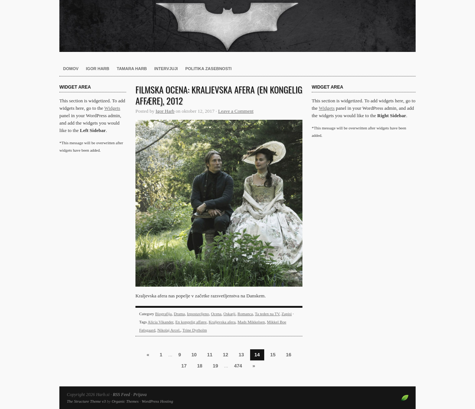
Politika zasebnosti (208, 68)
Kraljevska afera (222, 322)
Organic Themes (125, 401)
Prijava (140, 394)
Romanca (245, 313)
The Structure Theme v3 (86, 401)
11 (209, 354)
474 (238, 366)
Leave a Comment (235, 111)
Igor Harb (97, 68)
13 (241, 354)
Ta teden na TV (267, 313)
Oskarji (229, 313)
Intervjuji (166, 68)
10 (194, 354)
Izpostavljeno (198, 313)
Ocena (216, 313)
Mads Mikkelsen (251, 322)
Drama (179, 313)
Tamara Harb (132, 68)
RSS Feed (121, 394)
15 (272, 354)
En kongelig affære (191, 322)
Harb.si (237, 26)
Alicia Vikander (160, 322)
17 (183, 366)
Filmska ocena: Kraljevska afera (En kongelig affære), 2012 (218, 95)
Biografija (163, 313)
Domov (71, 68)
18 (199, 366)
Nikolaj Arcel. (168, 330)
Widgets (112, 108)
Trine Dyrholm (195, 330)
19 (215, 366)
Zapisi (287, 313)
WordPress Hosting (157, 401)
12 (225, 354)
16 (288, 354)
